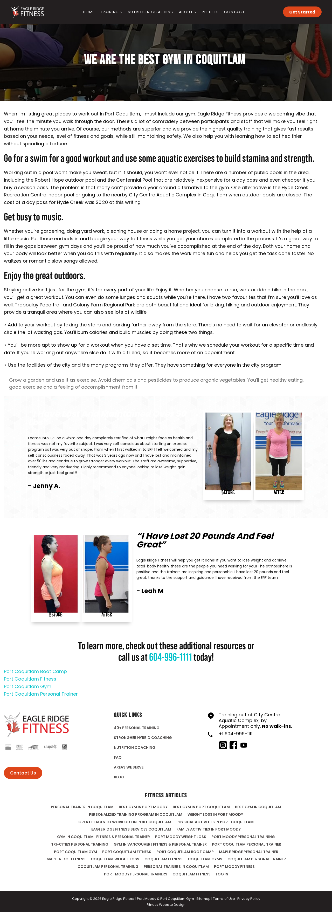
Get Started (302, 12)
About (186, 12)
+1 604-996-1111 (235, 733)
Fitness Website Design (166, 904)
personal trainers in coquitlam (176, 866)
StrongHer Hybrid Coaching (143, 737)
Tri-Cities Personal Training (79, 844)
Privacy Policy (248, 898)
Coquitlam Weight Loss (115, 859)
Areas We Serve (128, 767)
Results (210, 12)
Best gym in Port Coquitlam (201, 807)
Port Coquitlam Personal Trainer (41, 694)
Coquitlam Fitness (191, 874)
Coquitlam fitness (163, 859)
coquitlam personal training (108, 866)
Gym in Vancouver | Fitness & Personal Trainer (160, 844)
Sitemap (203, 898)
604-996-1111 (170, 657)
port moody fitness (234, 866)
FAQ (118, 757)
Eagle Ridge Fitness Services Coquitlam (131, 829)
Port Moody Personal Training (243, 837)
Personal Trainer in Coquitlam (82, 807)
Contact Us (23, 773)
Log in (222, 874)
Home (89, 12)
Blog (119, 777)
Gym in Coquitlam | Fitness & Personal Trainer (103, 837)
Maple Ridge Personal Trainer (248, 852)
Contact (234, 12)
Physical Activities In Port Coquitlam (215, 822)
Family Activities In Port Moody (208, 829)
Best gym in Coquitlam (258, 807)
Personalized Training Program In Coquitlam (135, 814)
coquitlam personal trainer (256, 859)
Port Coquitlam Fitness (30, 679)
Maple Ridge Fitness (66, 859)
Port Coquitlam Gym (27, 686)
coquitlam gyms (205, 859)
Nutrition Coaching (151, 12)
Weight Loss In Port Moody (215, 814)
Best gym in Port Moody (143, 807)
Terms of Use (224, 898)
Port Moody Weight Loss (180, 837)
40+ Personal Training (137, 727)
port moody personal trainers (135, 874)
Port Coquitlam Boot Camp (35, 671)
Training (109, 12)
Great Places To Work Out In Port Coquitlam (124, 822)
